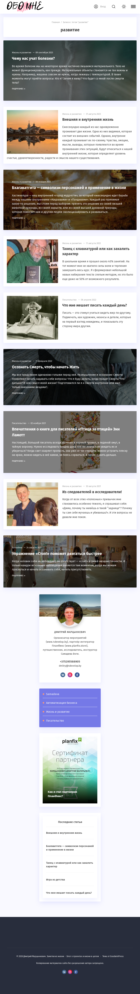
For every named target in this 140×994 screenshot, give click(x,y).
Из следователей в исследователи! (91, 497)
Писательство (69, 305)
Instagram (70, 679)
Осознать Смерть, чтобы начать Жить (48, 372)
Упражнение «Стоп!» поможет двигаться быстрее (59, 558)
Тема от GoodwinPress (113, 956)
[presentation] (90, 775)
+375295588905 (70, 666)
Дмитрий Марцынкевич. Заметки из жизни (24, 7)
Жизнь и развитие (21, 52)
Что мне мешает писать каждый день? (94, 310)
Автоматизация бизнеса (61, 708)
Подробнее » (18, 88)
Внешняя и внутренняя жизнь (87, 119)
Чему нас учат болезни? (35, 58)
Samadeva (17, 553)
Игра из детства (55, 884)
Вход (103, 6)
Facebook (77, 679)
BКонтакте (62, 679)
